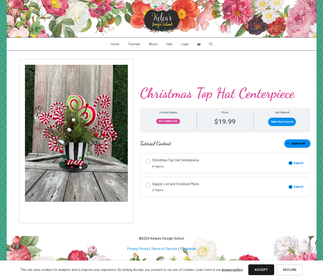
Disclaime (187, 249)
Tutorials (134, 44)
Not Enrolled (168, 121)
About (153, 44)
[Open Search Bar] (211, 44)
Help (169, 44)
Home (115, 44)
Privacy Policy (137, 249)
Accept (261, 270)
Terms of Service (164, 249)
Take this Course (282, 121)
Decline (290, 270)
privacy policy (232, 270)
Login (185, 44)
